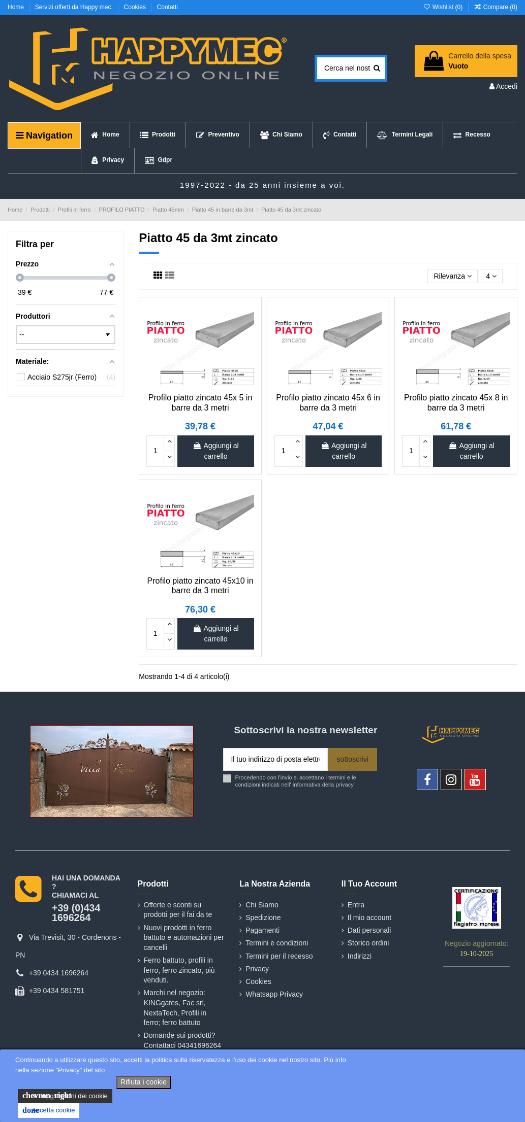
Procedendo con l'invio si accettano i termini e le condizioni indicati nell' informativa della (295, 780)
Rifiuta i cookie (143, 1082)
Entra (356, 905)
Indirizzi (360, 956)
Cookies (136, 7)
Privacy (257, 969)
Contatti (167, 7)
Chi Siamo (262, 905)
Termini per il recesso (279, 956)
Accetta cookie (48, 1110)
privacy (344, 784)
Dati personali (369, 930)
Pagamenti (262, 930)
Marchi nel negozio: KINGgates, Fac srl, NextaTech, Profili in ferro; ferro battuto (175, 1008)
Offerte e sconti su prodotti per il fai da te (178, 910)
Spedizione (263, 917)
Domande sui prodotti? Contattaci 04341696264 (183, 1040)
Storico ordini (368, 943)
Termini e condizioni (276, 943)
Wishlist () (443, 7)
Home (16, 7)
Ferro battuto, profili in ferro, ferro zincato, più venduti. (179, 970)
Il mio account (369, 917)
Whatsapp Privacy (274, 994)
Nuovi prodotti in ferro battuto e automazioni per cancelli (184, 937)
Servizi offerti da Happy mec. (75, 7)
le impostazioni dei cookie (65, 1095)
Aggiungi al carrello (215, 450)
